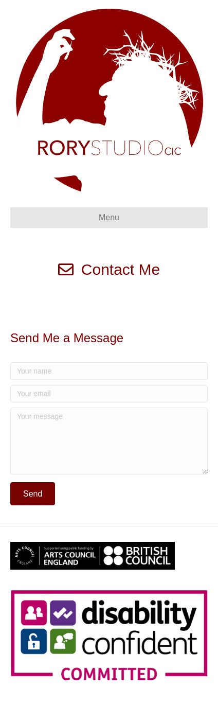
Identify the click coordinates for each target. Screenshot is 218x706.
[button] (32, 493)
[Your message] (109, 441)
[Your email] (109, 393)
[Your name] (109, 371)
